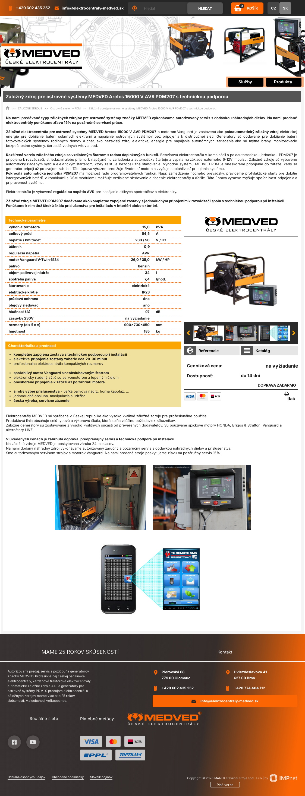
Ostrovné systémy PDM (65, 108)
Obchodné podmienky (68, 777)
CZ (273, 8)
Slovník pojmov (101, 777)
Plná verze (225, 785)
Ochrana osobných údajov (26, 777)
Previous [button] (188, 333)
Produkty (283, 81)
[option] (241, 279)
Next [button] (294, 333)
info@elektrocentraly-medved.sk (225, 701)
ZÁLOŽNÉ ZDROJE (30, 108)
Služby (245, 81)
